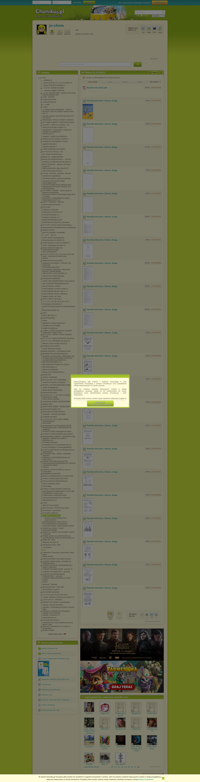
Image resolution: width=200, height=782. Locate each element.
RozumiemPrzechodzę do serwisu (100, 403)
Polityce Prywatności (146, 779)
